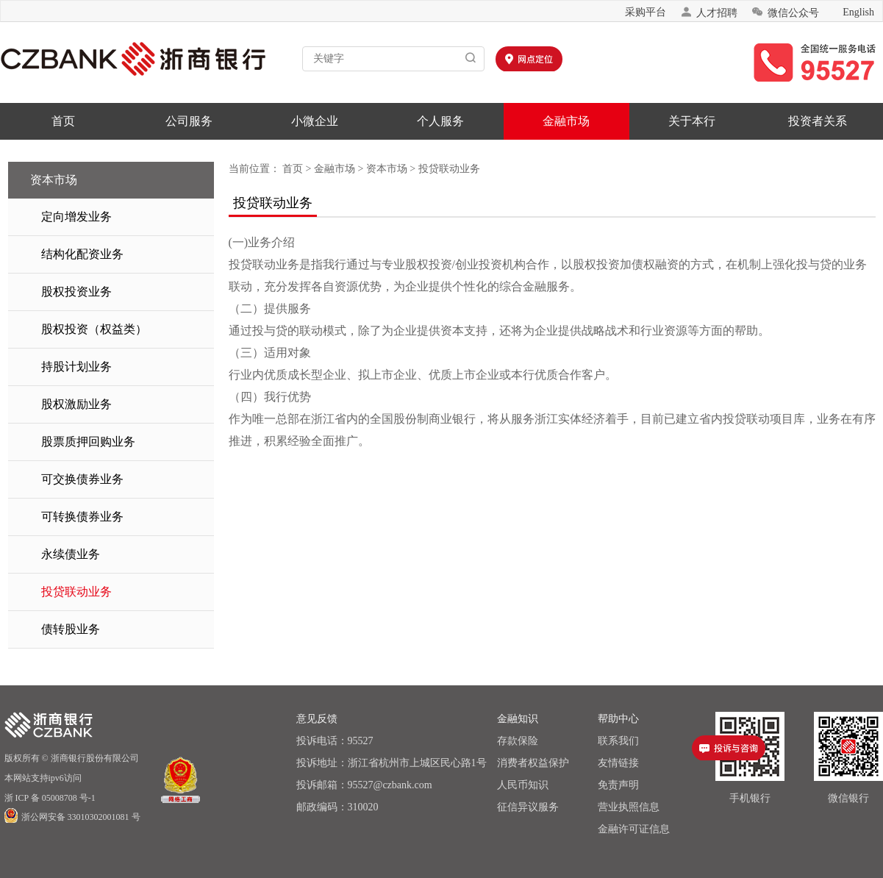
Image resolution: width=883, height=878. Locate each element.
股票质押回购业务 (88, 441)
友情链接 (618, 762)
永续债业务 (70, 554)
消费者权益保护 (533, 762)
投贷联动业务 (76, 591)
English (858, 12)
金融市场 (566, 121)
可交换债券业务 (82, 479)
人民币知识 (522, 784)
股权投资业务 (76, 291)
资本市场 (386, 168)
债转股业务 (70, 629)
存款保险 (517, 740)
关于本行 (691, 121)
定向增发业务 (76, 216)
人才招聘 (708, 12)
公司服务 (188, 121)
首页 (63, 121)
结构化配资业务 (82, 254)
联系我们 (618, 740)
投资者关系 (817, 121)
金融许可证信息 (634, 829)
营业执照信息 (628, 807)
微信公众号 (785, 12)
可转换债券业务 (82, 516)
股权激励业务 (76, 404)
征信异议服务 (528, 807)
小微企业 (314, 121)
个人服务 (440, 121)
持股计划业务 (76, 366)
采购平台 (645, 12)
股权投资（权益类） (94, 329)
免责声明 (618, 784)
